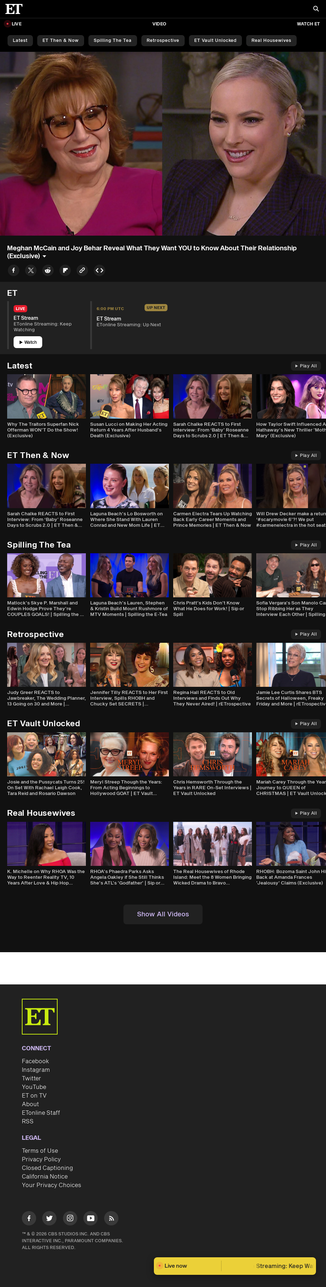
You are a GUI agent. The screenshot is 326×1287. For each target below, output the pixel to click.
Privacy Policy (41, 1159)
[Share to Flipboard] (65, 271)
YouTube (34, 1087)
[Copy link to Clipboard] (82, 271)
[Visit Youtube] (90, 1219)
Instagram (36, 1070)
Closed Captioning (47, 1168)
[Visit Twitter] (49, 1219)
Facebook (35, 1061)
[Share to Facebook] (13, 271)
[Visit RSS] (111, 1219)
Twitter (31, 1078)
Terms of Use (40, 1151)
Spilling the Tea (113, 40)
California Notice (45, 1176)
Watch (28, 342)
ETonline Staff (41, 1113)
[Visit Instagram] (70, 1219)
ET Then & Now (61, 40)
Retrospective (163, 40)
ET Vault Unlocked (215, 40)
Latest (20, 40)
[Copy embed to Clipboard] (99, 271)
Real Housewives (271, 40)
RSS (28, 1121)
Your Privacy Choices (51, 1185)
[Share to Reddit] (48, 271)
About (30, 1104)
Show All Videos (163, 914)
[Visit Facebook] (29, 1219)
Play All (306, 366)
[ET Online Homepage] (16, 9)
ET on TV (34, 1095)
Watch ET (308, 24)
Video (159, 24)
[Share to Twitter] (30, 271)
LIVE (16, 24)
